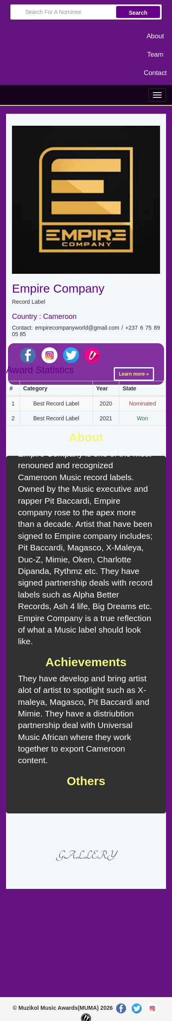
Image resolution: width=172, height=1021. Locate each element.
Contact (155, 73)
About (155, 36)
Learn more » (134, 374)
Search (138, 13)
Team (155, 54)
